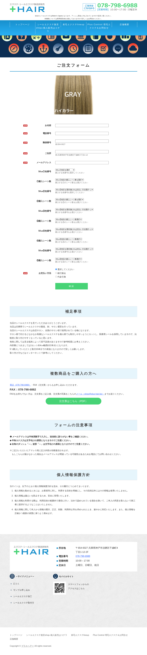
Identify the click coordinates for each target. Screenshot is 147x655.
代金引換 (60, 277)
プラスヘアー (27, 646)
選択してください (64, 269)
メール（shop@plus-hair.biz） (90, 394)
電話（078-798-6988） (20, 385)
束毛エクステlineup (74, 24)
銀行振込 (60, 273)
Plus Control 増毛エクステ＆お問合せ (99, 26)
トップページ (22, 24)
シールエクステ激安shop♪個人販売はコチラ (48, 27)
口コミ (16, 584)
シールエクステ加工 (22, 596)
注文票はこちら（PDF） (73, 401)
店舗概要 (124, 24)
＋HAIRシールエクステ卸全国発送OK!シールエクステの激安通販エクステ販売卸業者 (27, 7)
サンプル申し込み (21, 590)
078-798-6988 (83, 556)
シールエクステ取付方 (23, 603)
